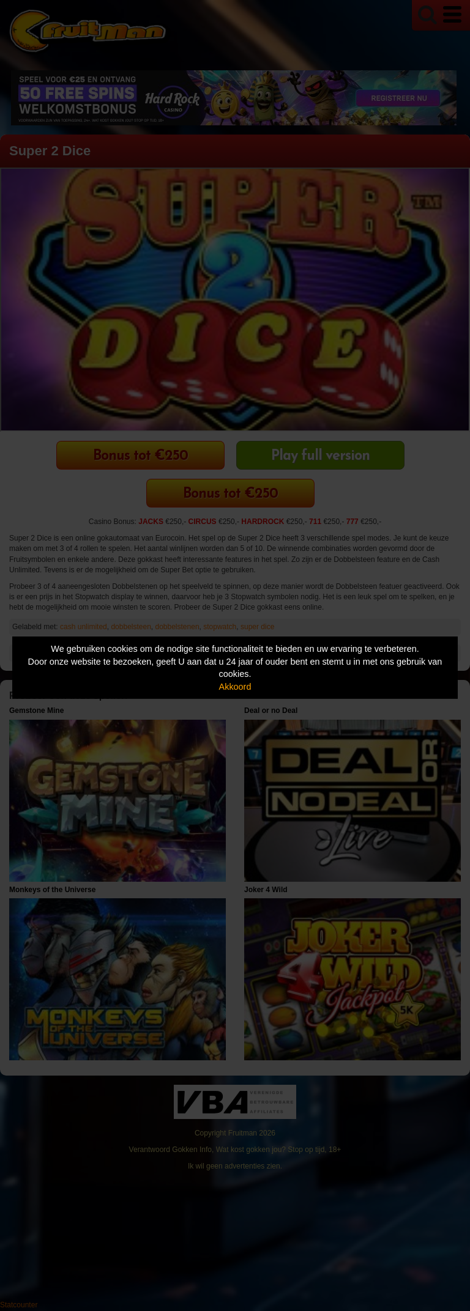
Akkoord (235, 687)
